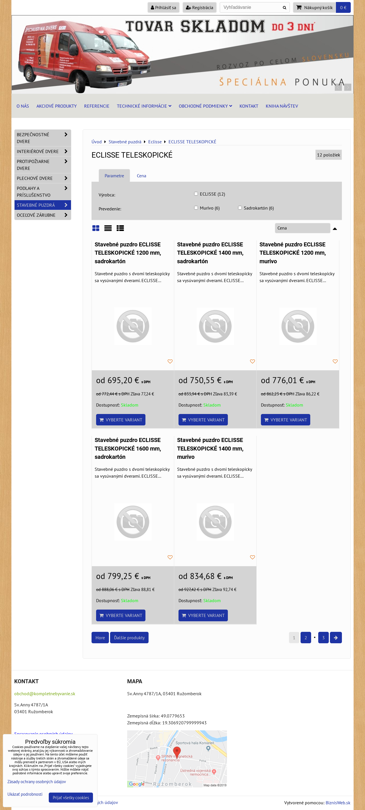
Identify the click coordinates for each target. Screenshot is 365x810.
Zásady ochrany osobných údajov (36, 781)
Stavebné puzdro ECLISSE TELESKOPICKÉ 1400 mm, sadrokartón (210, 253)
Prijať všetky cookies (71, 797)
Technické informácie (144, 106)
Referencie (97, 106)
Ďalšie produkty (129, 637)
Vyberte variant (120, 420)
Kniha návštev (282, 106)
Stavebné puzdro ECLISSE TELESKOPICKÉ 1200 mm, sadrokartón (128, 253)
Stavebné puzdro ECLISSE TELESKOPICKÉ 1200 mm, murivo (292, 253)
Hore (100, 637)
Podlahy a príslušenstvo (44, 191)
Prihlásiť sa (163, 7)
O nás (23, 106)
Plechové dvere (44, 178)
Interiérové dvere (44, 151)
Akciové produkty (56, 106)
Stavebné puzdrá (44, 205)
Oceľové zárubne (44, 215)
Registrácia (199, 7)
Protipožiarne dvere (44, 164)
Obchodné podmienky (205, 106)
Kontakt (249, 106)
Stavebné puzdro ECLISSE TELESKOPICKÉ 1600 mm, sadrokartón (128, 448)
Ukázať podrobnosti (24, 794)
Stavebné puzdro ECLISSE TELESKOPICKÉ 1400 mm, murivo (210, 448)
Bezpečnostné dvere (44, 138)
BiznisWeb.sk (338, 802)
